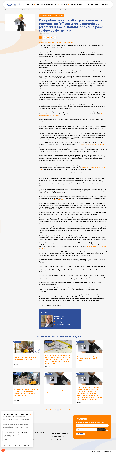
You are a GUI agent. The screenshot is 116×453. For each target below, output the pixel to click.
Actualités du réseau (92, 4)
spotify (113, 232)
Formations (105, 4)
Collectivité (100, 422)
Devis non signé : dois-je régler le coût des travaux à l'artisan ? (25, 358)
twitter (113, 220)
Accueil (7, 9)
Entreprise (90, 422)
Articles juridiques (76, 4)
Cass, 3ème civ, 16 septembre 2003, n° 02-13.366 (91, 144)
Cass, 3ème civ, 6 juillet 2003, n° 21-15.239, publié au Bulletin (56, 42)
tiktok (113, 235)
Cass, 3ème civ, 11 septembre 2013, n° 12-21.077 (52, 130)
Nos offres (64, 4)
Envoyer (80, 434)
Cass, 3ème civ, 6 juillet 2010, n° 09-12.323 (51, 200)
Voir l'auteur (58, 321)
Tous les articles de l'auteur (62, 324)
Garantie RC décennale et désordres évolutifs (57, 392)
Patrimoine (18, 9)
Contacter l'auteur (60, 323)
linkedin (113, 223)
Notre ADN (30, 4)
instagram (113, 229)
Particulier (80, 422)
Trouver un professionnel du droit (47, 4)
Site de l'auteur (59, 326)
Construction (25, 9)
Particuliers (12, 9)
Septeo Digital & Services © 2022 (101, 451)
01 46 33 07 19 (57, 440)
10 (65, 410)
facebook (113, 217)
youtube (113, 226)
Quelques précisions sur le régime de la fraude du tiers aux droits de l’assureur (89, 359)
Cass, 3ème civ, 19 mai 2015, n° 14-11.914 (87, 121)
